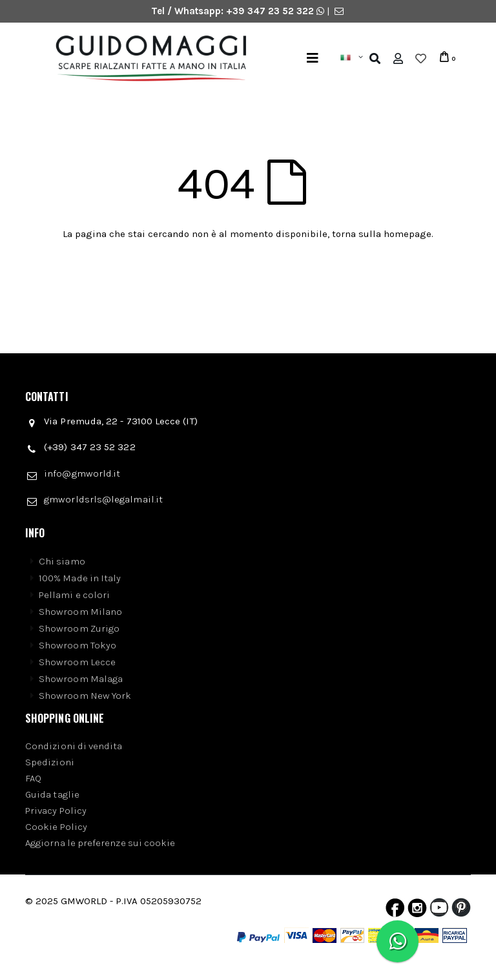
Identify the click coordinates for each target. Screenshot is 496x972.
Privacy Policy (56, 810)
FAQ (33, 778)
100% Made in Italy (80, 578)
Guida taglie (52, 794)
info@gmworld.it (82, 473)
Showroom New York (85, 695)
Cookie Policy (56, 826)
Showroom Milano (80, 611)
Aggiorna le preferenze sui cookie (100, 843)
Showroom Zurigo (79, 628)
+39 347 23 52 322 (271, 11)
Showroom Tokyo (77, 645)
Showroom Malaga (81, 679)
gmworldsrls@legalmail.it (103, 499)
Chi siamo (62, 561)
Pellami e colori (74, 595)
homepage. (408, 234)
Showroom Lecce (77, 662)
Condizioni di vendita (74, 746)
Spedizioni (49, 762)
